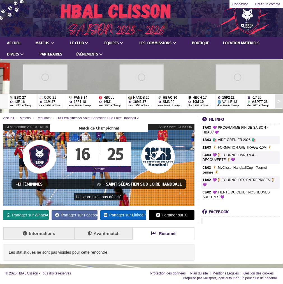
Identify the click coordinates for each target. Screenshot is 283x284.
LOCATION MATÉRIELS (241, 42)
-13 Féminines (29, 184)
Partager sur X (171, 215)
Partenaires (51, 54)
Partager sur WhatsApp (28, 215)
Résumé (163, 233)
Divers (15, 54)
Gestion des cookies (259, 273)
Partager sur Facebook (76, 215)
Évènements (89, 54)
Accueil (14, 42)
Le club (79, 42)
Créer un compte (267, 4)
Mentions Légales (226, 273)
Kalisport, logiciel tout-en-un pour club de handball (240, 278)
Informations (39, 233)
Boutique (200, 42)
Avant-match (103, 233)
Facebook (215, 211)
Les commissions (157, 42)
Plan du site (199, 273)
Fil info (213, 119)
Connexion (240, 4)
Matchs (44, 42)
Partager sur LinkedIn (125, 215)
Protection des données (168, 273)
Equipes (113, 42)
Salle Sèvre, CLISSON (175, 127)
